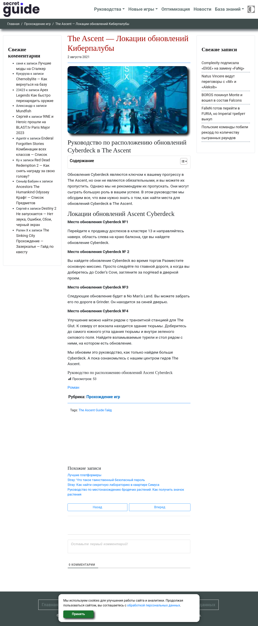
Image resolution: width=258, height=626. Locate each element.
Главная (13, 24)
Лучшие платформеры (84, 475)
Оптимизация (175, 9)
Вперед (159, 507)
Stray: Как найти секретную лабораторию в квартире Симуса (113, 485)
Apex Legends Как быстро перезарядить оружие (34, 95)
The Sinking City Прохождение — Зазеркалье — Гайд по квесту (35, 241)
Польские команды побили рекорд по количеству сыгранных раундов (225, 132)
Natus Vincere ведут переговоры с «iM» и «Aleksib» (219, 81)
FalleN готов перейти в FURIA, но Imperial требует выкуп (223, 113)
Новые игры (141, 9)
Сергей (22, 116)
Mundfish (23, 111)
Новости (202, 9)
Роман (73, 387)
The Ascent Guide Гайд (95, 410)
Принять (78, 614)
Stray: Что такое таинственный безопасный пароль (106, 480)
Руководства (107, 9)
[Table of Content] (183, 161)
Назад (97, 507)
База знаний (227, 9)
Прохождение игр (37, 24)
